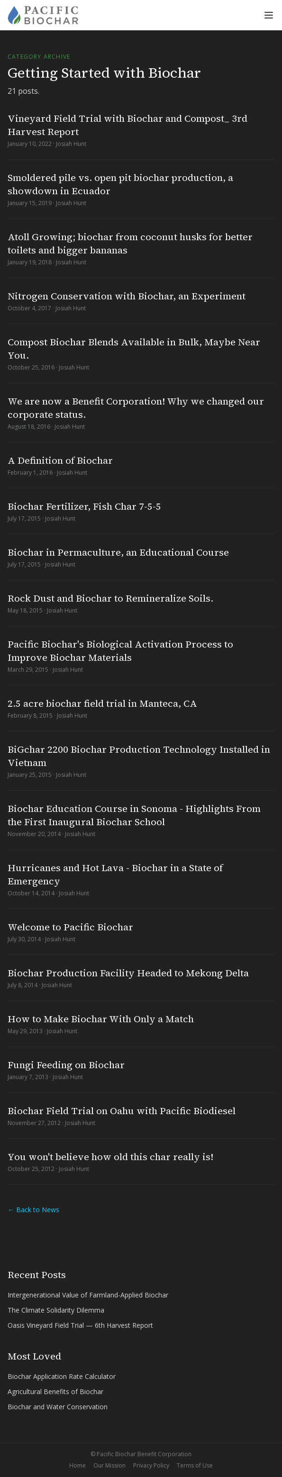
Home (77, 1465)
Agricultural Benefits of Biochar (55, 1391)
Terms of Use (195, 1465)
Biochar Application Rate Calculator (62, 1376)
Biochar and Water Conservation (58, 1406)
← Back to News (33, 1209)
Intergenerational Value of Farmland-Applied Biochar (88, 1294)
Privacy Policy (151, 1465)
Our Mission (109, 1465)
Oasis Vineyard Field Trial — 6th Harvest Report (80, 1325)
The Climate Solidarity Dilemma (56, 1310)
